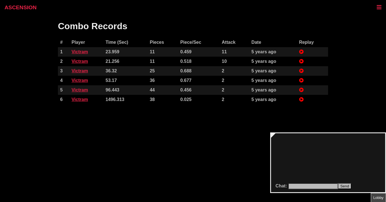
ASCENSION (20, 7)
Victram (79, 51)
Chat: (282, 185)
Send (344, 186)
